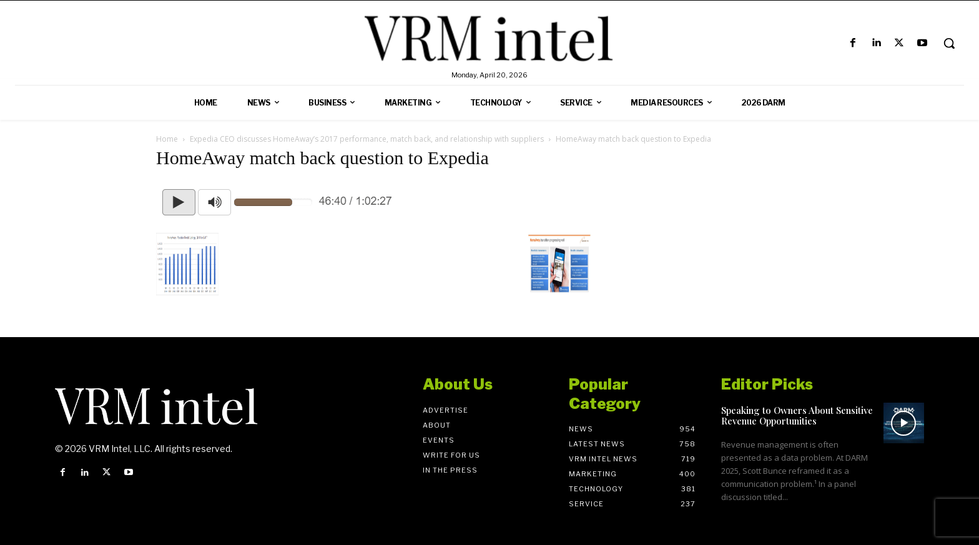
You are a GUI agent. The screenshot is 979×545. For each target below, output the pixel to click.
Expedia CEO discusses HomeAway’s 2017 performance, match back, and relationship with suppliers (367, 139)
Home (167, 139)
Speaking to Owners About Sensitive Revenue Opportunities (797, 415)
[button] (949, 43)
